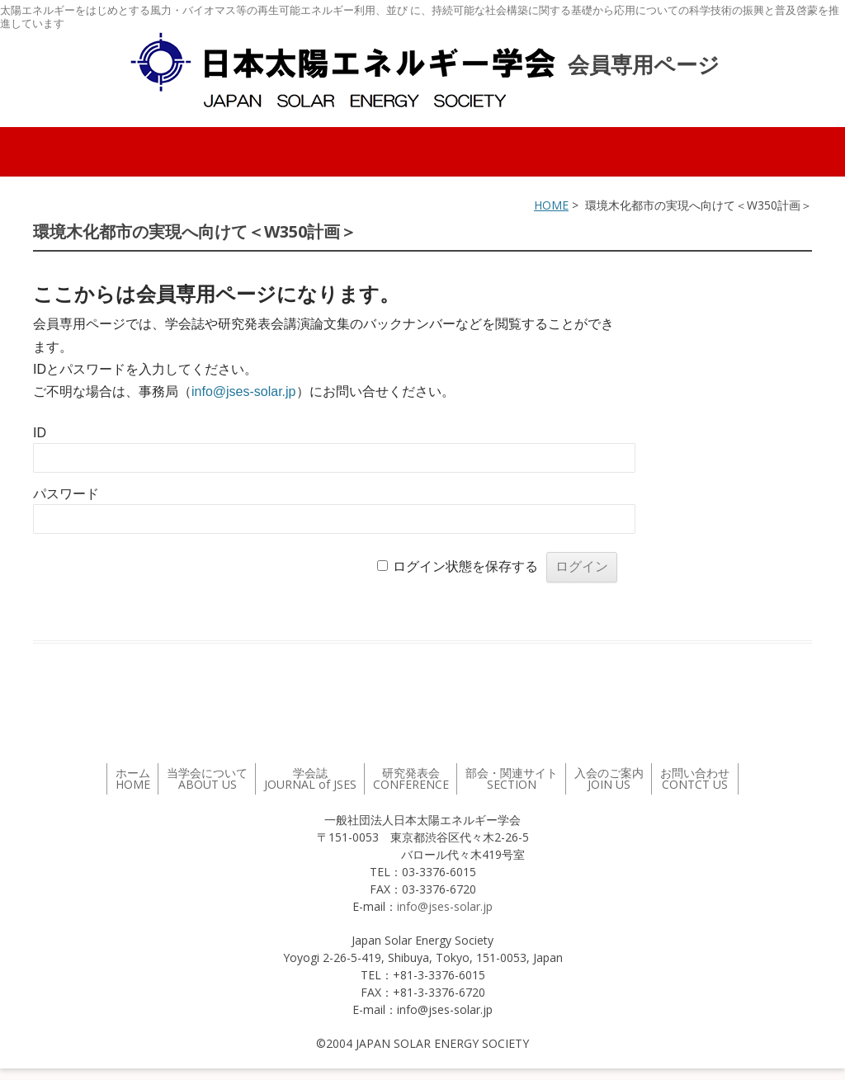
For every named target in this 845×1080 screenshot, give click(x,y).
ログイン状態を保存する (465, 566)
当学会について (207, 778)
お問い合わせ (694, 778)
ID (39, 433)
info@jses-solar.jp (243, 391)
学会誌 (310, 778)
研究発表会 (411, 778)
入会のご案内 (609, 778)
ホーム (133, 778)
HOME (551, 205)
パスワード (66, 494)
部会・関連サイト (511, 778)
